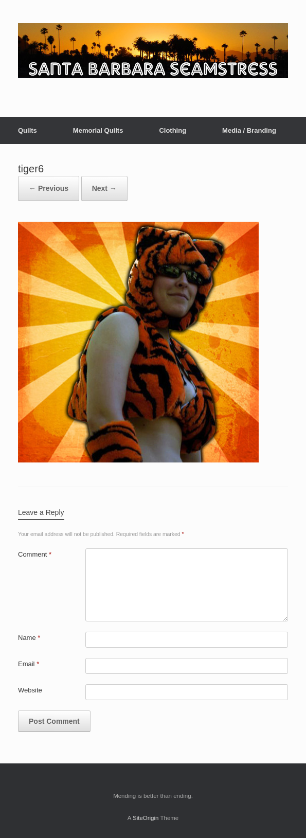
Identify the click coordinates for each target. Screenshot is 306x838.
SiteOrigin (146, 818)
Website (30, 690)
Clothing (172, 130)
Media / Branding (249, 130)
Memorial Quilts (98, 130)
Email (28, 664)
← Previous (48, 188)
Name (29, 637)
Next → (104, 188)
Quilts (27, 130)
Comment (34, 554)
